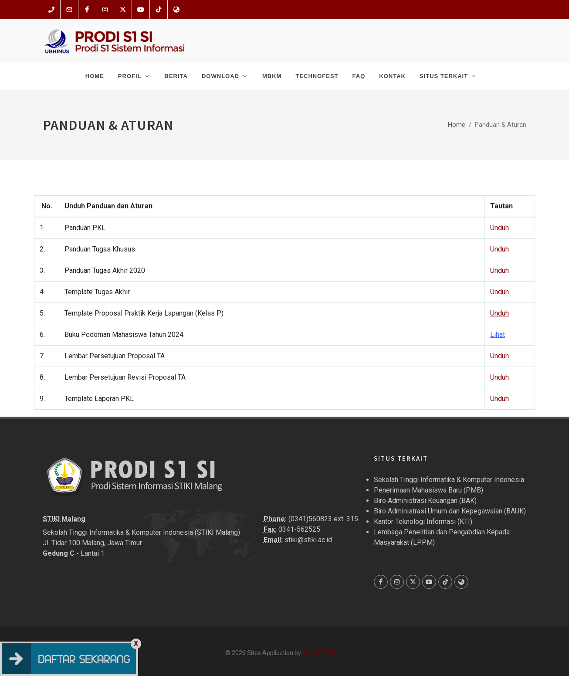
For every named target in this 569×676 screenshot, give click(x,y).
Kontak (392, 76)
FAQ (359, 76)
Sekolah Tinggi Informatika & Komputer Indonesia (449, 480)
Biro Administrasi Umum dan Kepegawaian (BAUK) (450, 511)
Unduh (499, 228)
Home (94, 76)
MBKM (271, 76)
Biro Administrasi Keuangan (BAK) (425, 500)
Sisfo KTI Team (323, 652)
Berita (176, 76)
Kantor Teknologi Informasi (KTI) (423, 521)
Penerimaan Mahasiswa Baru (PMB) (428, 490)
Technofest (316, 76)
